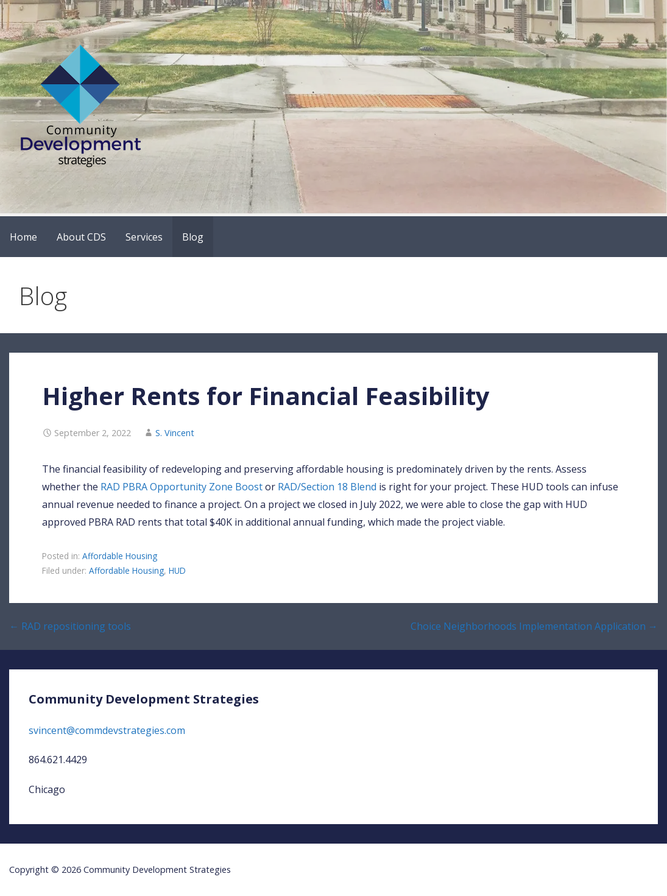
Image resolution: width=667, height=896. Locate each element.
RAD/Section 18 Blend (327, 486)
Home (23, 237)
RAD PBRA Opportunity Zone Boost (182, 486)
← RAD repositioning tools (70, 626)
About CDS (81, 237)
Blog (192, 237)
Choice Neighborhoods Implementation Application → (534, 626)
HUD (177, 570)
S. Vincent (174, 433)
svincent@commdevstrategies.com (107, 730)
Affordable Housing (119, 556)
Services (144, 237)
